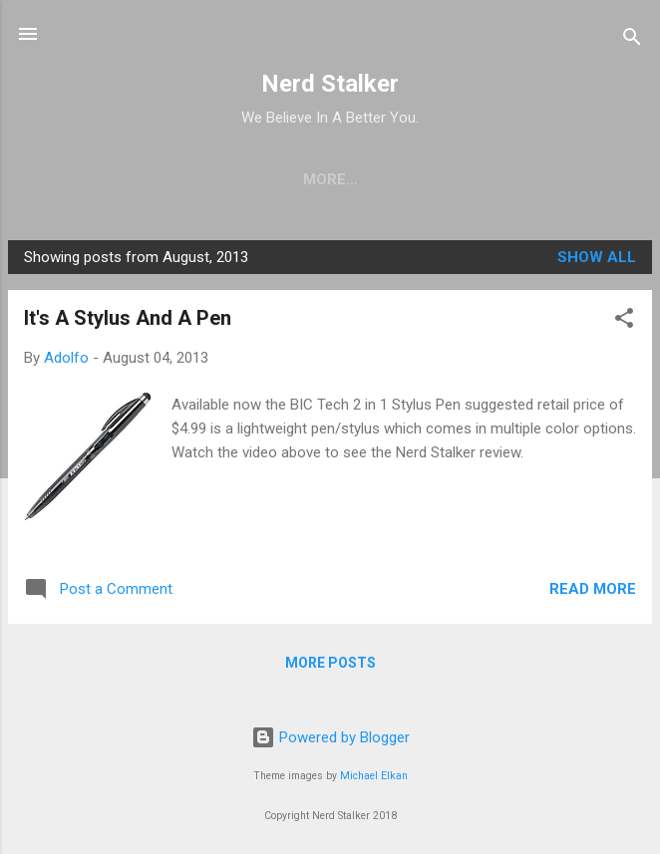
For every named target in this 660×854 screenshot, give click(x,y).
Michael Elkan (374, 775)
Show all (596, 257)
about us (541, 179)
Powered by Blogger (330, 737)
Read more (592, 589)
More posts (330, 663)
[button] (624, 321)
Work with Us (412, 179)
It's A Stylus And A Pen (127, 318)
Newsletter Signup (241, 179)
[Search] (632, 40)
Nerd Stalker (330, 84)
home (103, 179)
